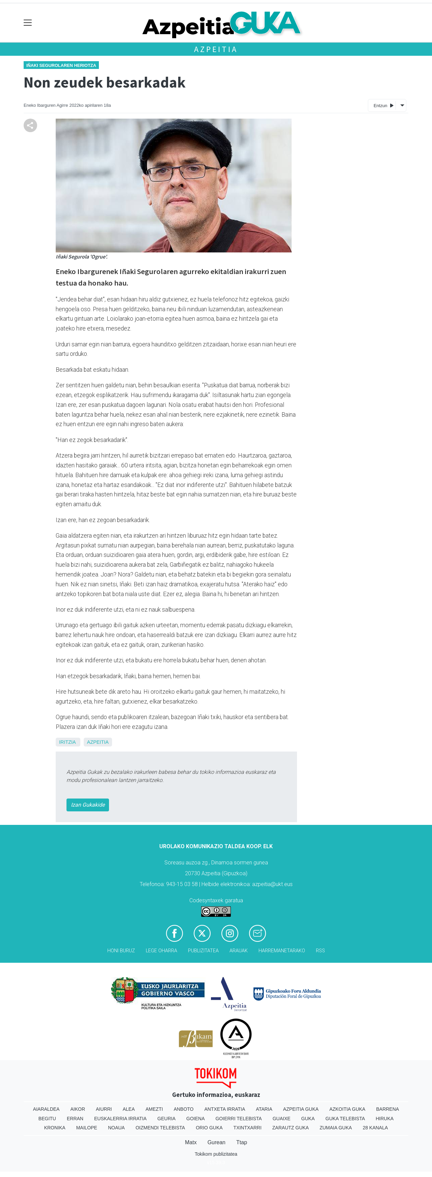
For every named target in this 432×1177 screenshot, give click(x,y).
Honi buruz (121, 951)
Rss (320, 951)
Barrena (387, 1109)
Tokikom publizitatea (216, 1154)
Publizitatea (203, 951)
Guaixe (282, 1118)
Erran (75, 1118)
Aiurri (104, 1109)
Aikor (77, 1109)
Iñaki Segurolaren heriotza (61, 65)
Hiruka (385, 1118)
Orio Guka (209, 1127)
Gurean (216, 1142)
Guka (308, 1118)
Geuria (166, 1118)
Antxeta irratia (225, 1109)
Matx (191, 1142)
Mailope (86, 1127)
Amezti (154, 1109)
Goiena (195, 1118)
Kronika (54, 1127)
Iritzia (67, 742)
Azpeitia (216, 49)
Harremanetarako (282, 951)
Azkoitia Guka (347, 1109)
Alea (129, 1109)
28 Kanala (375, 1127)
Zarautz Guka (290, 1127)
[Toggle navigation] (28, 23)
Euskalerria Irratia (120, 1118)
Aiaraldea (46, 1109)
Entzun (384, 105)
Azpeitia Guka (301, 1109)
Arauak (239, 951)
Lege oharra (161, 951)
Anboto (184, 1109)
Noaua (116, 1127)
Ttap (241, 1142)
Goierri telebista (238, 1118)
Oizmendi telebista (160, 1127)
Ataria (264, 1109)
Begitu (47, 1118)
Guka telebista (345, 1118)
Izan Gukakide (88, 805)
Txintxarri (248, 1127)
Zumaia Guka (336, 1127)
